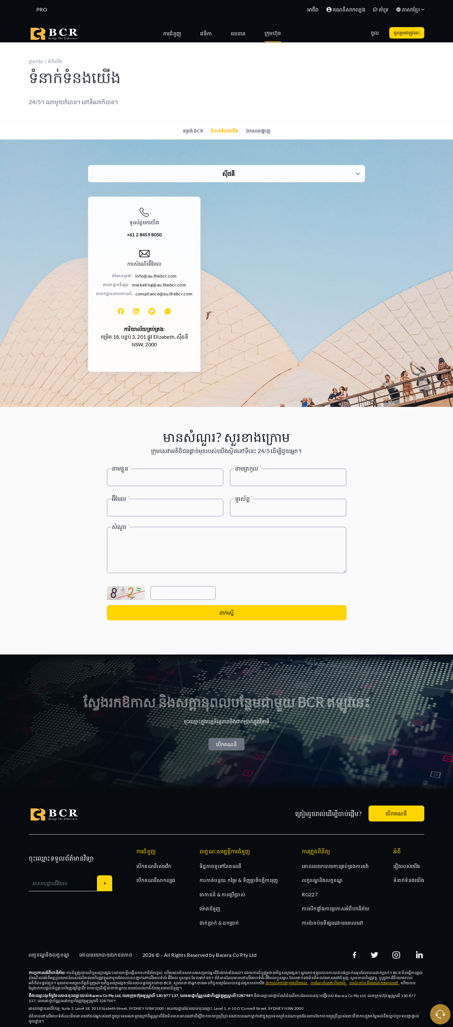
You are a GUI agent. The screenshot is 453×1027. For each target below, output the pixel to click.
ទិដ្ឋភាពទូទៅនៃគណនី (220, 866)
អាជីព (313, 9)
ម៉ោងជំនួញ (210, 908)
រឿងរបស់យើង (406, 866)
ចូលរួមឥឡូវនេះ (407, 32)
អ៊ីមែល (120, 498)
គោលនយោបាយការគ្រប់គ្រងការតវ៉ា (335, 866)
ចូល (375, 33)
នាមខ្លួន (121, 468)
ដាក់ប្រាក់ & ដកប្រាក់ (219, 923)
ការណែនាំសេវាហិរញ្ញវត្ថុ (329, 982)
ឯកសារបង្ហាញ (258, 131)
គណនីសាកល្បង (345, 9)
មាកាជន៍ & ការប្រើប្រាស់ (222, 894)
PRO (41, 9)
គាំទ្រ (381, 9)
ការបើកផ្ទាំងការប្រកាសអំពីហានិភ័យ (335, 908)
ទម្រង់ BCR (193, 131)
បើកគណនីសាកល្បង (156, 880)
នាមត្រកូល (248, 468)
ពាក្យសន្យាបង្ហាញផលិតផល (287, 982)
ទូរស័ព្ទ (243, 498)
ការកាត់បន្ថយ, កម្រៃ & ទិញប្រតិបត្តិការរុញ (239, 880)
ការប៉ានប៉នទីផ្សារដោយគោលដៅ (332, 923)
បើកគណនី (226, 744)
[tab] (175, 33)
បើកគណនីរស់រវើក (154, 866)
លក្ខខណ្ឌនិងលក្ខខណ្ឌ (322, 880)
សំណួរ (120, 526)
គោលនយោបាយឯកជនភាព (105, 955)
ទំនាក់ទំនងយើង (224, 131)
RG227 (310, 894)
